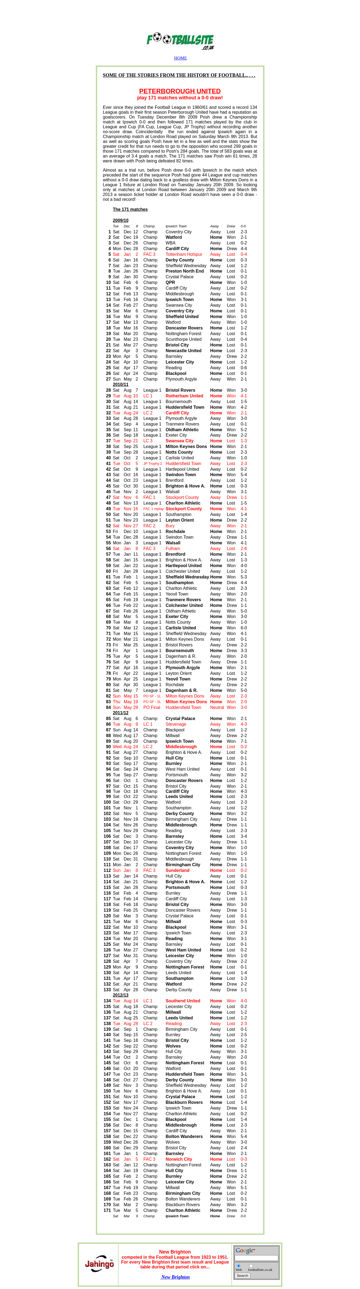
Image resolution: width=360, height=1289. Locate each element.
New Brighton (175, 1277)
